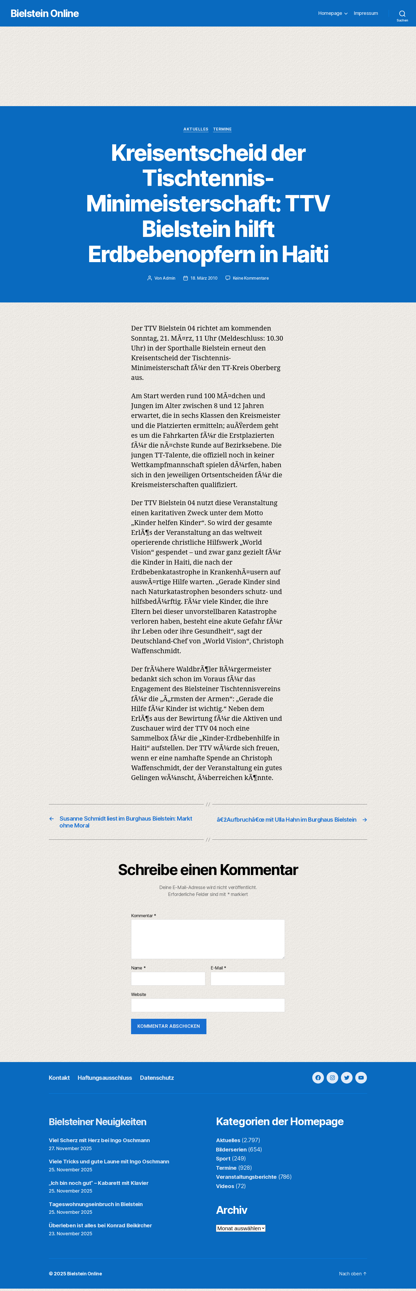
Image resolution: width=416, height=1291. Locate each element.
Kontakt (60, 1080)
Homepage (330, 13)
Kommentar (143, 918)
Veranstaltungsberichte (247, 1179)
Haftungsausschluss (110, 1080)
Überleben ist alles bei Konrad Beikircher (103, 1227)
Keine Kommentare (251, 278)
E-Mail (218, 970)
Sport (223, 1161)
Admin (168, 278)
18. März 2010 (204, 278)
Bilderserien (232, 1151)
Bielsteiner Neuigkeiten (105, 1123)
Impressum (366, 13)
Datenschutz (168, 1080)
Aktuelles (196, 130)
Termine (223, 130)
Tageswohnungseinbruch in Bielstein (98, 1206)
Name (138, 970)
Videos (225, 1188)
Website (138, 996)
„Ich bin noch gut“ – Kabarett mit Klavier (101, 1185)
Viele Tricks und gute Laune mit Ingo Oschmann (112, 1163)
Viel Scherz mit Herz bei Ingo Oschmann (102, 1142)
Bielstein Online (52, 13)
